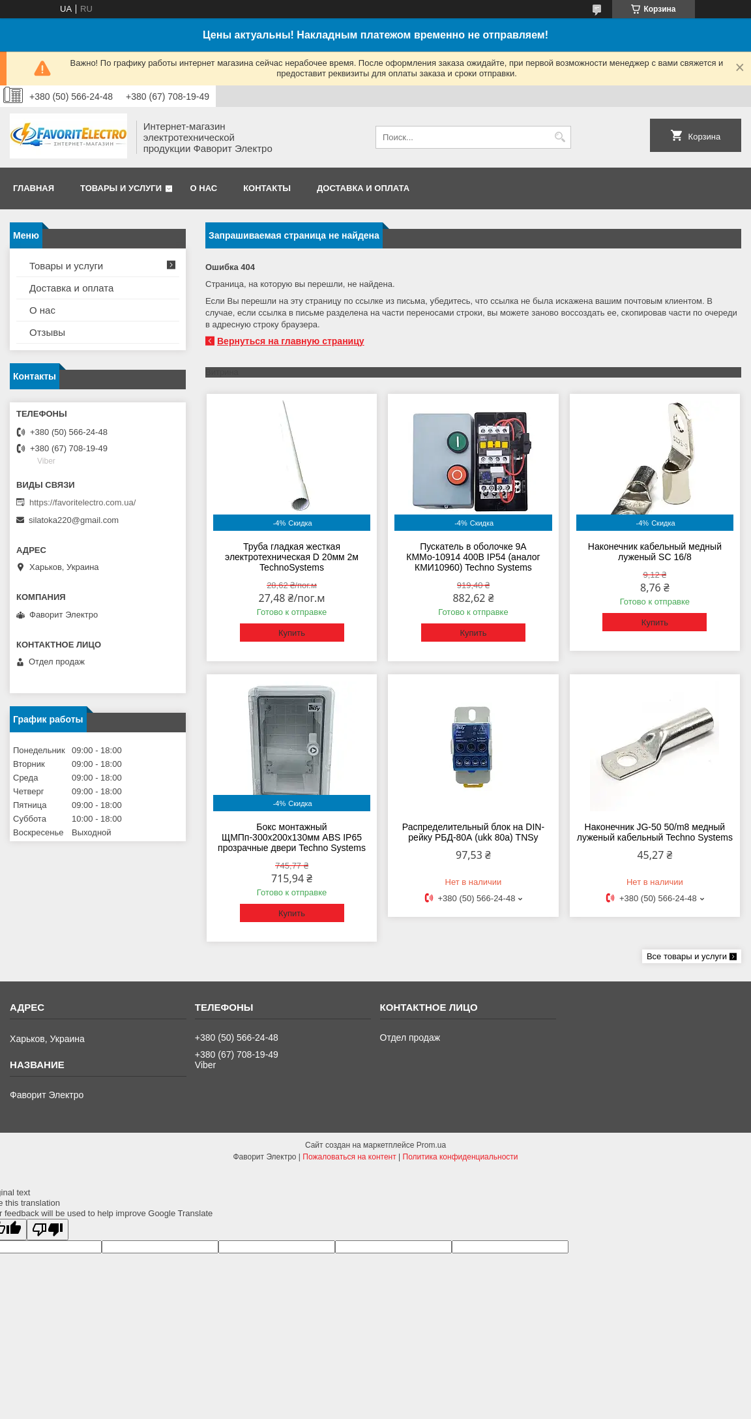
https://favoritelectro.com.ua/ (82, 502)
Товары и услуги (121, 188)
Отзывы (47, 332)
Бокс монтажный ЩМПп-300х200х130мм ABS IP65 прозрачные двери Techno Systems (292, 837)
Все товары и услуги (687, 956)
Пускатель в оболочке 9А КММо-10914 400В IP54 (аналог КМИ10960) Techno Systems (473, 557)
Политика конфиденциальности (460, 1156)
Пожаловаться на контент (349, 1156)
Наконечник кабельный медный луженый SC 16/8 (655, 551)
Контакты (267, 188)
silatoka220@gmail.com (74, 520)
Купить (291, 633)
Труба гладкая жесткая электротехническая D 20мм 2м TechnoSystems (292, 557)
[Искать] (559, 137)
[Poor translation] (47, 1229)
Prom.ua (431, 1145)
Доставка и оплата (363, 188)
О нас (204, 188)
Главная (33, 188)
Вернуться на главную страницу (290, 341)
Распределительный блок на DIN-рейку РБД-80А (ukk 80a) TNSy (473, 832)
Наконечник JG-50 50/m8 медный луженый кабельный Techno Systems (655, 832)
